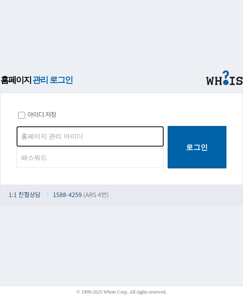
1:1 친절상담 (24, 194)
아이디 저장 (37, 114)
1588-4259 (67, 194)
